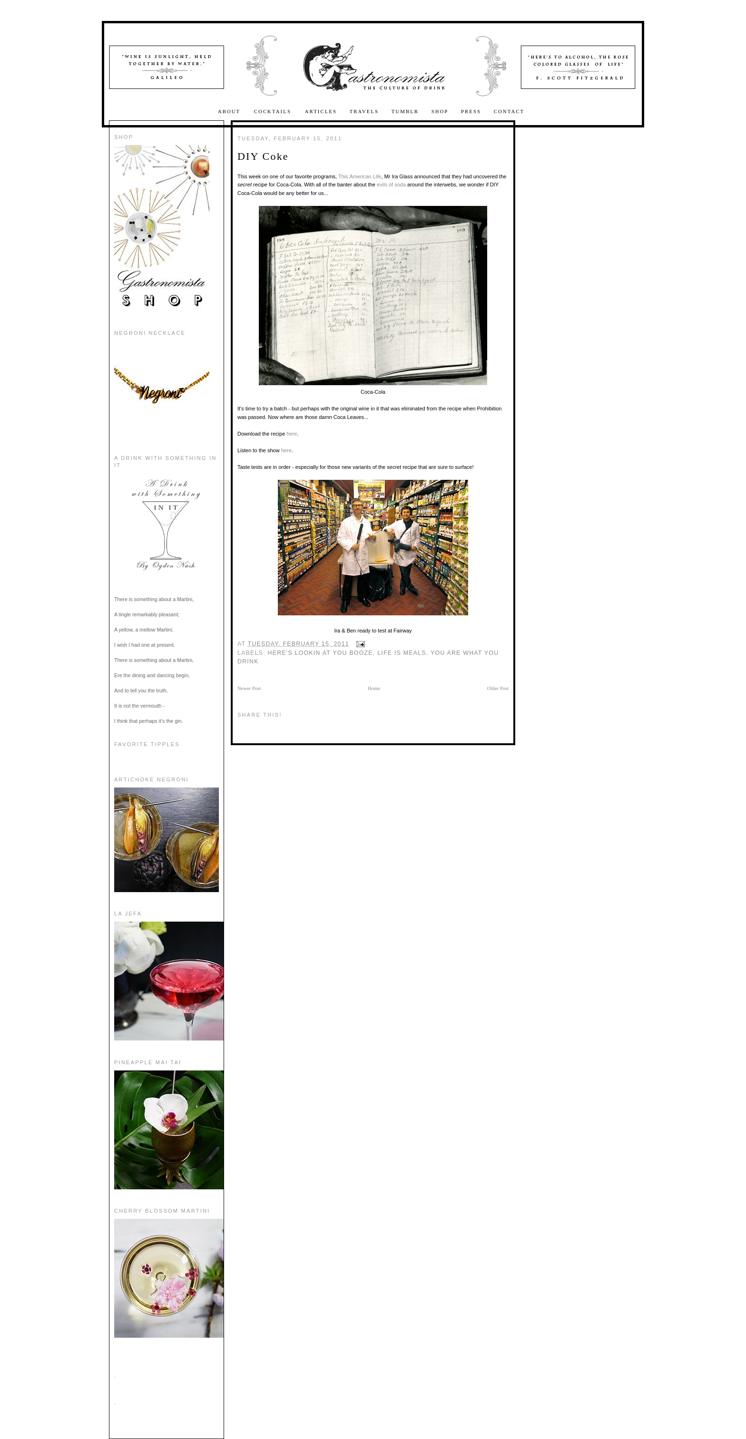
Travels (364, 111)
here (291, 434)
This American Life (359, 176)
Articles (321, 111)
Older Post (498, 688)
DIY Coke (263, 156)
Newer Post (249, 688)
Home (374, 688)
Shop (440, 111)
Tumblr (405, 111)
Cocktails (274, 111)
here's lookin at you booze (320, 653)
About (230, 111)
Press (471, 111)
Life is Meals (401, 653)
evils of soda (391, 184)
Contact (509, 111)
